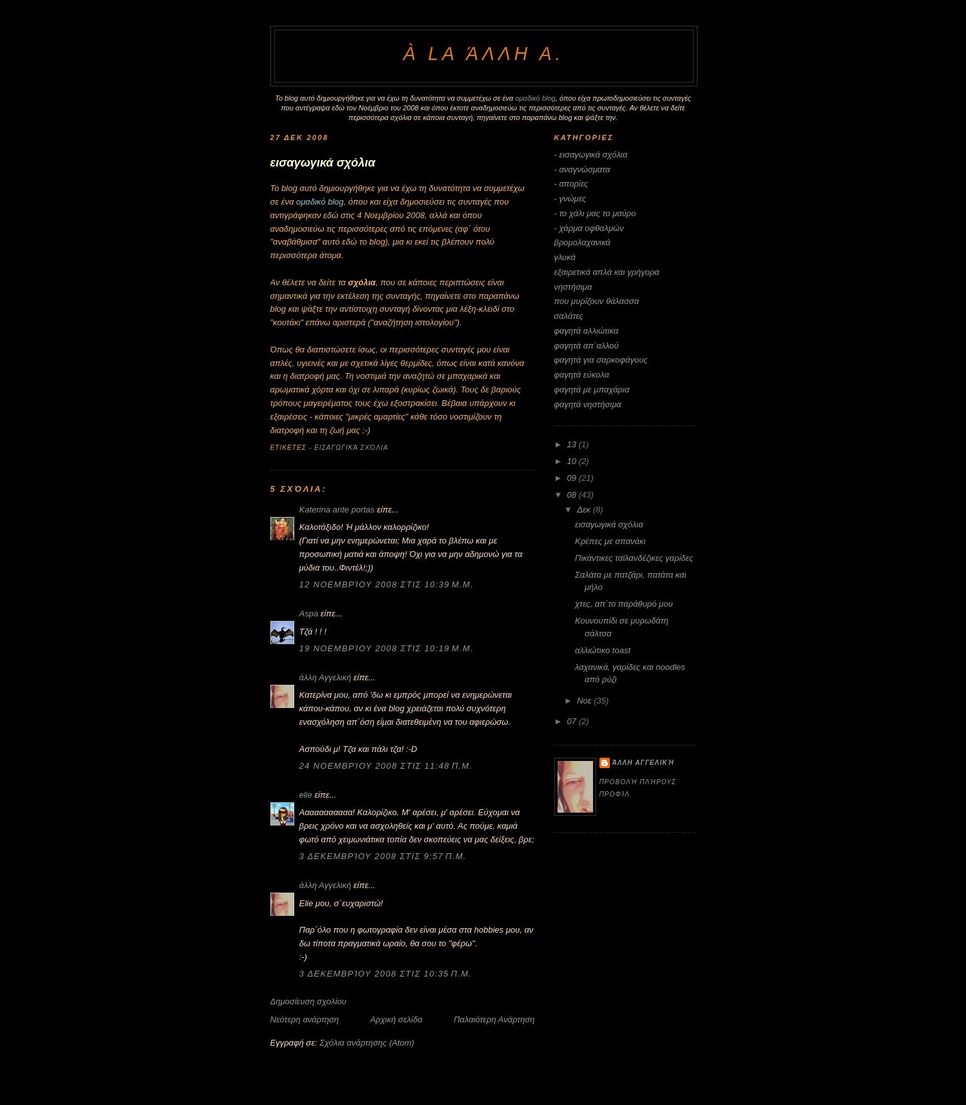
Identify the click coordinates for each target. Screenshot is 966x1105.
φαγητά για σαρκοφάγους (601, 360)
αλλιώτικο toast (602, 650)
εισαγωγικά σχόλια (609, 524)
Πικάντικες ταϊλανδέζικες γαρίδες (634, 558)
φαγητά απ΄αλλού (586, 345)
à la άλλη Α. (483, 53)
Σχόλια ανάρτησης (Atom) (366, 1043)
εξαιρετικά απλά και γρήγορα (606, 272)
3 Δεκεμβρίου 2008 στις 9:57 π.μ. (383, 856)
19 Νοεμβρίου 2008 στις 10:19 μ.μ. (386, 648)
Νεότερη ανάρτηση (304, 1019)
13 (573, 444)
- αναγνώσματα (582, 169)
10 (573, 461)
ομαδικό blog (535, 98)
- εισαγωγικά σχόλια (348, 447)
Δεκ (585, 509)
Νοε (585, 700)
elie (305, 795)
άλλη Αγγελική (325, 677)
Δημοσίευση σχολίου (308, 1001)
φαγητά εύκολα (581, 375)
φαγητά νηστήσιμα (587, 404)
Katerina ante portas (337, 509)
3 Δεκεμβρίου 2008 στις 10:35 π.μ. (385, 973)
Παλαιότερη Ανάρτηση (494, 1019)
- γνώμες (570, 198)
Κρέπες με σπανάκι (610, 541)
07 (573, 721)
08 (573, 495)
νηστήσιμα (573, 287)
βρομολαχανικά (582, 242)
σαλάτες (568, 316)
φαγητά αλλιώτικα (586, 331)
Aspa (309, 613)
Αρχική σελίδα (396, 1019)
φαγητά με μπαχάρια (592, 389)
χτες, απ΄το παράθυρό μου (624, 604)
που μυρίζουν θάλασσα (596, 301)
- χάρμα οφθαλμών (589, 228)
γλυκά (565, 257)
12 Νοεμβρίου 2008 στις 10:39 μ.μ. (386, 584)
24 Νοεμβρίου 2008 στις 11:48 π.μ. (386, 766)
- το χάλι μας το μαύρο (595, 213)
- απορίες (571, 183)
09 (573, 478)
